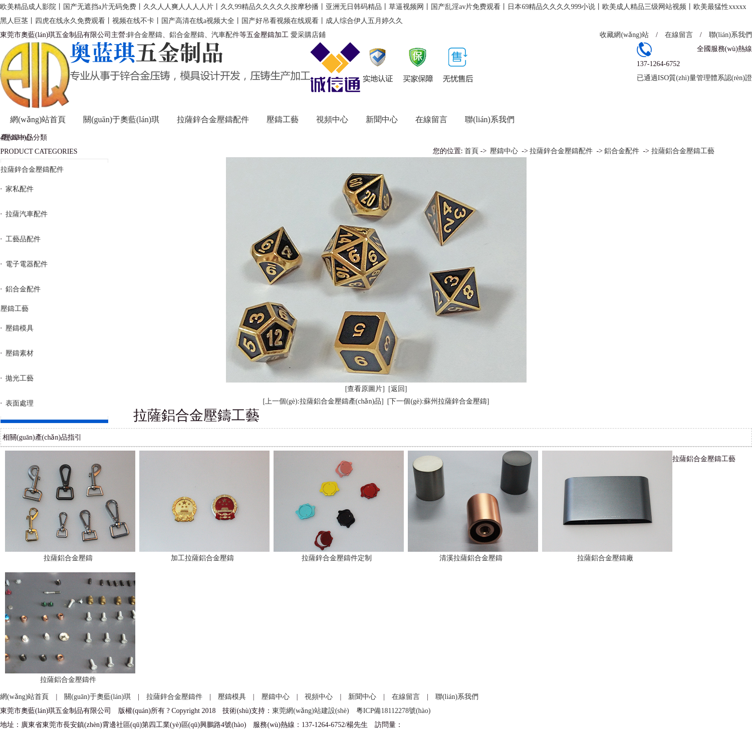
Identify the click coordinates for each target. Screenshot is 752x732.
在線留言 (679, 35)
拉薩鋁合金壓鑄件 (68, 679)
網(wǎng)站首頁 (38, 119)
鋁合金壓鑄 (186, 35)
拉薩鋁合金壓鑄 (68, 558)
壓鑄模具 (232, 696)
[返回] (397, 389)
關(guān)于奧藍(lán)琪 (121, 119)
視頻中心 (332, 119)
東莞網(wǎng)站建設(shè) (310, 710)
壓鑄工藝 (283, 119)
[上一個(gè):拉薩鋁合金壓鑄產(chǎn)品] (323, 401)
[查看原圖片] (365, 389)
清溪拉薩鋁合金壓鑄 (471, 558)
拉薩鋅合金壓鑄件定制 (337, 558)
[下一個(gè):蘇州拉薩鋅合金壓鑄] (438, 401)
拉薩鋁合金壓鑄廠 (605, 558)
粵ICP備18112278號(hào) (393, 710)
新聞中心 (382, 119)
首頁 (471, 151)
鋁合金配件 (621, 151)
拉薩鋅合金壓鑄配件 (213, 119)
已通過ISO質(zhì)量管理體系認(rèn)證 (694, 78)
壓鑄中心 (504, 151)
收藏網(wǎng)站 (624, 35)
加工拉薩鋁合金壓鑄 (202, 558)
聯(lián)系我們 (730, 35)
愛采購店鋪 (308, 35)
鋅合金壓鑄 (144, 35)
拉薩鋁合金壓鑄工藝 (682, 151)
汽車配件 (225, 35)
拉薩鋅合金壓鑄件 (174, 696)
